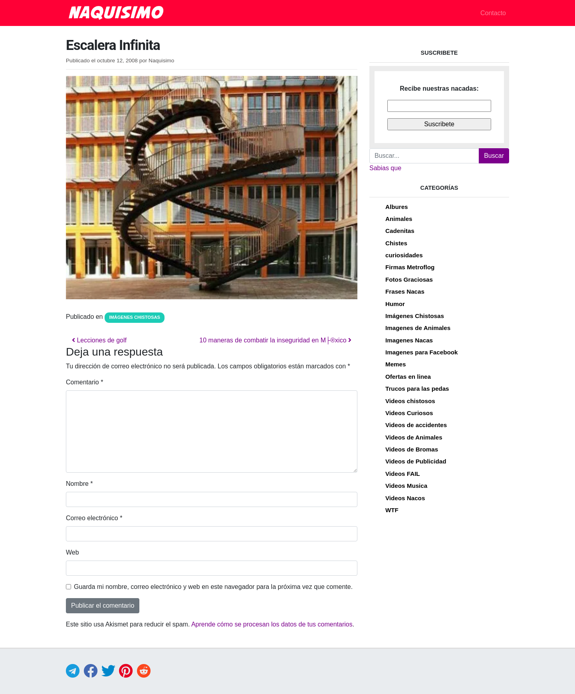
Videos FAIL (402, 473)
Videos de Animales (413, 437)
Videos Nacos (405, 498)
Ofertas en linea (408, 376)
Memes (395, 364)
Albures (396, 206)
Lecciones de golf (99, 340)
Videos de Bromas (411, 449)
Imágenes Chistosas (134, 317)
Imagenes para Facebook (421, 352)
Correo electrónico (94, 518)
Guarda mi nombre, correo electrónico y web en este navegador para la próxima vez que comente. (213, 586)
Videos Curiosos (409, 413)
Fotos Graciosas (409, 279)
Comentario (84, 382)
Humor (395, 303)
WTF (392, 510)
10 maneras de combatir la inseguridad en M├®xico (275, 340)
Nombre (79, 483)
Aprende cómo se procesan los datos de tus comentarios (272, 624)
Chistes (396, 243)
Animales (398, 218)
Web (72, 552)
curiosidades (404, 255)
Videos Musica (406, 485)
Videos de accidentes (416, 425)
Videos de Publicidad (415, 461)
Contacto (493, 13)
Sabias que (385, 168)
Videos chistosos (410, 401)
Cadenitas (399, 230)
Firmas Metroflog (409, 267)
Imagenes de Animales (417, 327)
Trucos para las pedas (417, 388)
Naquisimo (161, 61)
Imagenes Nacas (409, 340)
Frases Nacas (404, 291)
